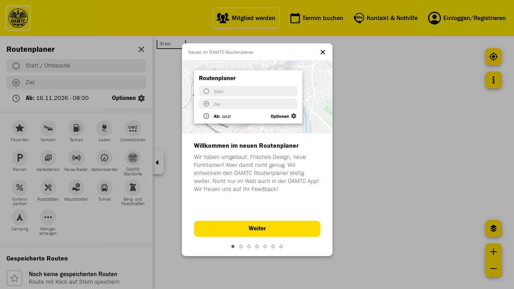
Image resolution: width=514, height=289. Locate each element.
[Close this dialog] (322, 53)
